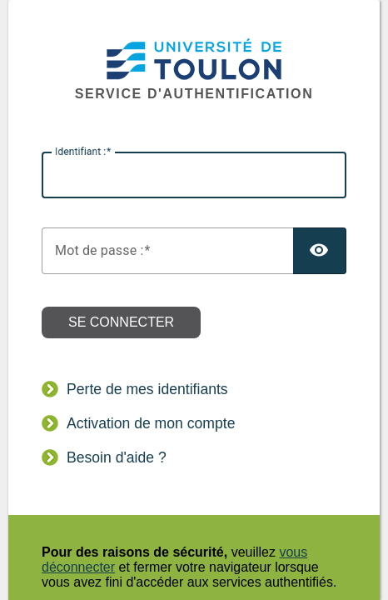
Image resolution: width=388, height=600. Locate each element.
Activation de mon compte (151, 423)
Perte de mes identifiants (147, 389)
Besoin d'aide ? (117, 457)
